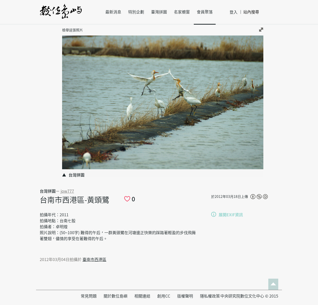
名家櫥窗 (182, 12)
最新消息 (113, 12)
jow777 (67, 191)
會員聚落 (205, 12)
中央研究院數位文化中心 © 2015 (249, 296)
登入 (234, 12)
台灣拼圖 (48, 191)
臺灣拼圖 (159, 12)
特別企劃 (136, 12)
